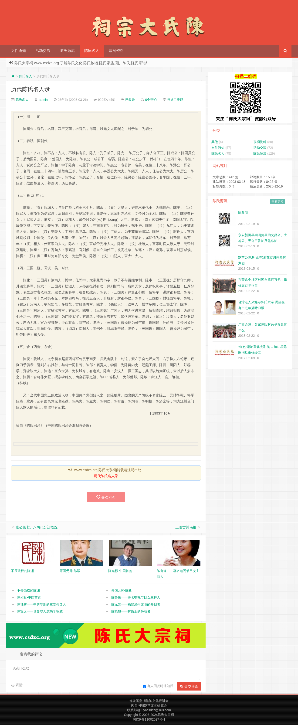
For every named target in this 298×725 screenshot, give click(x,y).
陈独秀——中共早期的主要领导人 (41, 604)
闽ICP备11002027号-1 (149, 719)
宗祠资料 (116, 51)
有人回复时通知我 (158, 686)
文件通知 (18, 51)
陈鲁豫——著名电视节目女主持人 (135, 597)
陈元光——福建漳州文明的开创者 (135, 604)
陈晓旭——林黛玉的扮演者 (130, 611)
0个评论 (151, 100)
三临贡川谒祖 (185, 527)
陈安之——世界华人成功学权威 (40, 611)
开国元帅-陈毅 (121, 590)
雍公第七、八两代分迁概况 (37, 527)
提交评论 (188, 686)
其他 (214, 142)
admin (43, 100)
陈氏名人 (91, 51)
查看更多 (277, 201)
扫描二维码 (175, 100)
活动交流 (42, 51)
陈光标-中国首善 (29, 597)
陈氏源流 (67, 51)
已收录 (130, 100)
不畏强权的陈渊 (28, 590)
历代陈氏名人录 (30, 89)
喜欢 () (105, 497)
